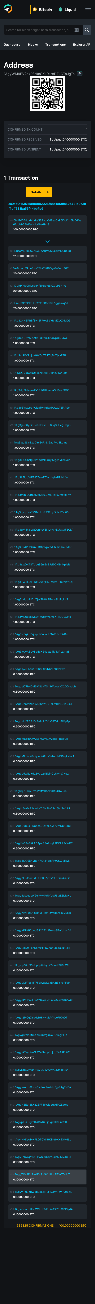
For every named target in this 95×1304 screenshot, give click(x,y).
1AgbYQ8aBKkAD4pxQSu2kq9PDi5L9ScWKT (44, 843)
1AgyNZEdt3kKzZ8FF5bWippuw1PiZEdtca (41, 1104)
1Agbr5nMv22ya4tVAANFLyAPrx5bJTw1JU (42, 808)
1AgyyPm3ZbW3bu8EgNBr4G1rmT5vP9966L (43, 1191)
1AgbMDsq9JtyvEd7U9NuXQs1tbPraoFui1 (41, 738)
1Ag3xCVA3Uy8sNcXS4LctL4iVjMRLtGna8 (42, 651)
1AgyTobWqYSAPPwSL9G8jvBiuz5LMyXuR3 (43, 1156)
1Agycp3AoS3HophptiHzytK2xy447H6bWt (42, 965)
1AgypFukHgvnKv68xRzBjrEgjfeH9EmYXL (41, 1122)
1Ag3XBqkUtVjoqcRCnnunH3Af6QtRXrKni (41, 634)
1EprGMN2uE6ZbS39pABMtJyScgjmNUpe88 (42, 250)
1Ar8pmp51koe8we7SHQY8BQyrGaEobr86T (41, 268)
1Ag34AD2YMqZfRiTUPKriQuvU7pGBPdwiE (40, 337)
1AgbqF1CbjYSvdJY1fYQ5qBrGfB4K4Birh (41, 791)
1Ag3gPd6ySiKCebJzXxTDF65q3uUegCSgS (43, 425)
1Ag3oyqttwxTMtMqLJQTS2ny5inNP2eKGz (42, 512)
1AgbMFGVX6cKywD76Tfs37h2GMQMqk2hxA (44, 756)
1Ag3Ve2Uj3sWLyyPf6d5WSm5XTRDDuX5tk (43, 616)
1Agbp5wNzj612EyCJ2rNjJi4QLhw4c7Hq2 (42, 773)
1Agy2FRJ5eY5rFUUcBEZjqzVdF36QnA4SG (42, 878)
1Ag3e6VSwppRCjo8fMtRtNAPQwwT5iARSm (42, 407)
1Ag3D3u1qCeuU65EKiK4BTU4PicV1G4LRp (40, 372)
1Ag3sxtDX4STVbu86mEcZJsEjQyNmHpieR (42, 564)
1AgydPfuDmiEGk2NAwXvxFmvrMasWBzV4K (44, 1000)
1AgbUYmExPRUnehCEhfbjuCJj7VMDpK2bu (43, 825)
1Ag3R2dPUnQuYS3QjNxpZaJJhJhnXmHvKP (42, 547)
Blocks (33, 45)
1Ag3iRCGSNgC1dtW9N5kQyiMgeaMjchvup (42, 459)
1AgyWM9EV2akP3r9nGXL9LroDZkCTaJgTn (43, 1174)
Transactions (55, 45)
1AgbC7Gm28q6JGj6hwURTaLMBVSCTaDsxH (44, 703)
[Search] (39, 30)
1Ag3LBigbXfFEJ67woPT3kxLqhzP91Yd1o (41, 477)
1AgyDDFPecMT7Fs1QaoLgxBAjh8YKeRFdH (42, 982)
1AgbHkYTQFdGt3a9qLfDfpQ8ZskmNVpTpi (42, 721)
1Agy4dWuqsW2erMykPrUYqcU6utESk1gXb (43, 895)
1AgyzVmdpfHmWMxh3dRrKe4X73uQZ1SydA (44, 1209)
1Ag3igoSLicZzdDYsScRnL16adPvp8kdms (40, 442)
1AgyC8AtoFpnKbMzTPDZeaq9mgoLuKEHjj (42, 947)
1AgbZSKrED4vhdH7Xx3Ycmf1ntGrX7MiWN (42, 860)
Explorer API (82, 45)
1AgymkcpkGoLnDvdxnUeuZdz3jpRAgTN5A (43, 1087)
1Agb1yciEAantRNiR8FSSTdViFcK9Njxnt (40, 669)
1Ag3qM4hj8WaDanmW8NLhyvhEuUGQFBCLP (44, 529)
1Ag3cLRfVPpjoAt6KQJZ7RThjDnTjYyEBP (40, 355)
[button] (80, 73)
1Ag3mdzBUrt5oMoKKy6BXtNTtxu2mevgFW (43, 494)
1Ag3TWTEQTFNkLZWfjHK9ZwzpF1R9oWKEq (44, 581)
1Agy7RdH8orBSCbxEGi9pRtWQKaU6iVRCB (43, 913)
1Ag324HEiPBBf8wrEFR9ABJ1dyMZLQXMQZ (42, 320)
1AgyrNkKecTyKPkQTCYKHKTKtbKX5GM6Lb (42, 1139)
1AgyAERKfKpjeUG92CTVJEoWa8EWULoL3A (43, 930)
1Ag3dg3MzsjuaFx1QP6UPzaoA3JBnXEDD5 (41, 390)
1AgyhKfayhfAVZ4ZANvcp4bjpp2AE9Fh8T (42, 1052)
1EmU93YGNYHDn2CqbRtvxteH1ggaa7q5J (41, 303)
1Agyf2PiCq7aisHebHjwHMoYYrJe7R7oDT (41, 1017)
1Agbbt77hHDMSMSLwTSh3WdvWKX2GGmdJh (45, 686)
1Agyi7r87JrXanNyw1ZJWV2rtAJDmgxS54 (42, 1069)
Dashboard (12, 45)
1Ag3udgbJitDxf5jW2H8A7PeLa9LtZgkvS (41, 599)
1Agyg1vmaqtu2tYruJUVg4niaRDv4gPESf (41, 1034)
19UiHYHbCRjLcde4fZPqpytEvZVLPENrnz (40, 285)
